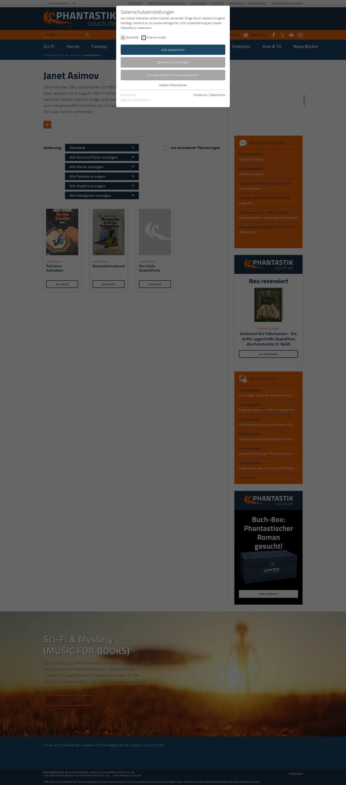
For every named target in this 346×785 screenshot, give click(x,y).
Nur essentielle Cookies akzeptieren (173, 75)
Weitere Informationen (173, 85)
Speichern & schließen (173, 62)
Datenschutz (217, 95)
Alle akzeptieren (173, 49)
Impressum (200, 95)
